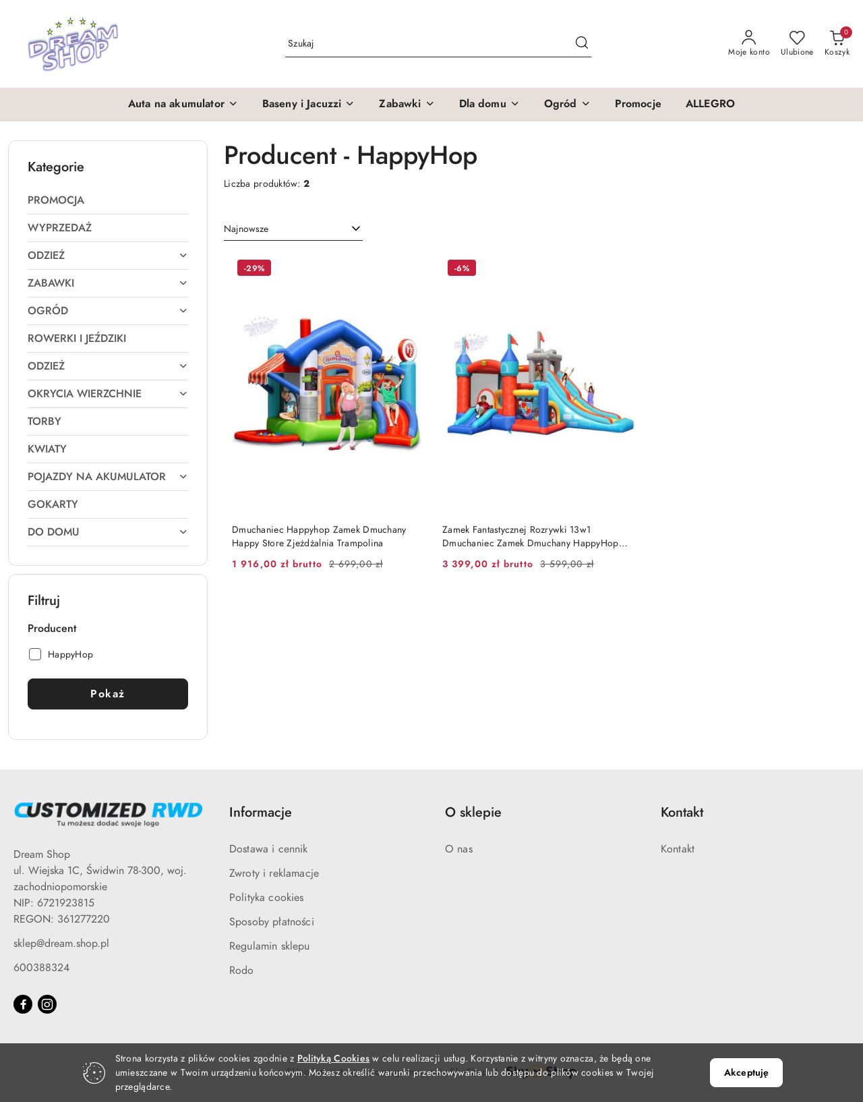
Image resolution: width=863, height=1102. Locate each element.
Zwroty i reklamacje (274, 873)
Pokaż (107, 694)
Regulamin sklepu (269, 946)
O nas (459, 849)
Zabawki (108, 283)
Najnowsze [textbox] (246, 229)
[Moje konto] (749, 44)
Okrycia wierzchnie (108, 393)
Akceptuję (746, 1072)
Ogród (108, 310)
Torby (44, 421)
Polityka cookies (266, 897)
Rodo (241, 970)
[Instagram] (47, 1004)
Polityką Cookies (333, 1058)
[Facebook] (22, 1004)
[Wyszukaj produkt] (438, 43)
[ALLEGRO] (710, 104)
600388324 (41, 967)
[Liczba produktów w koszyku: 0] (837, 44)
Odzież (108, 255)
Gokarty (53, 504)
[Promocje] (638, 104)
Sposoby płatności (271, 922)
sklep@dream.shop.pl (61, 943)
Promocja (56, 200)
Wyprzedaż (60, 228)
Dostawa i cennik (268, 849)
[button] (183, 104)
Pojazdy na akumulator (108, 476)
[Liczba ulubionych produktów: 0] (797, 44)
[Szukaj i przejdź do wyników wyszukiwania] (581, 44)
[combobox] (293, 229)
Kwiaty (47, 449)
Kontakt (677, 849)
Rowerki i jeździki (77, 338)
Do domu (108, 532)
